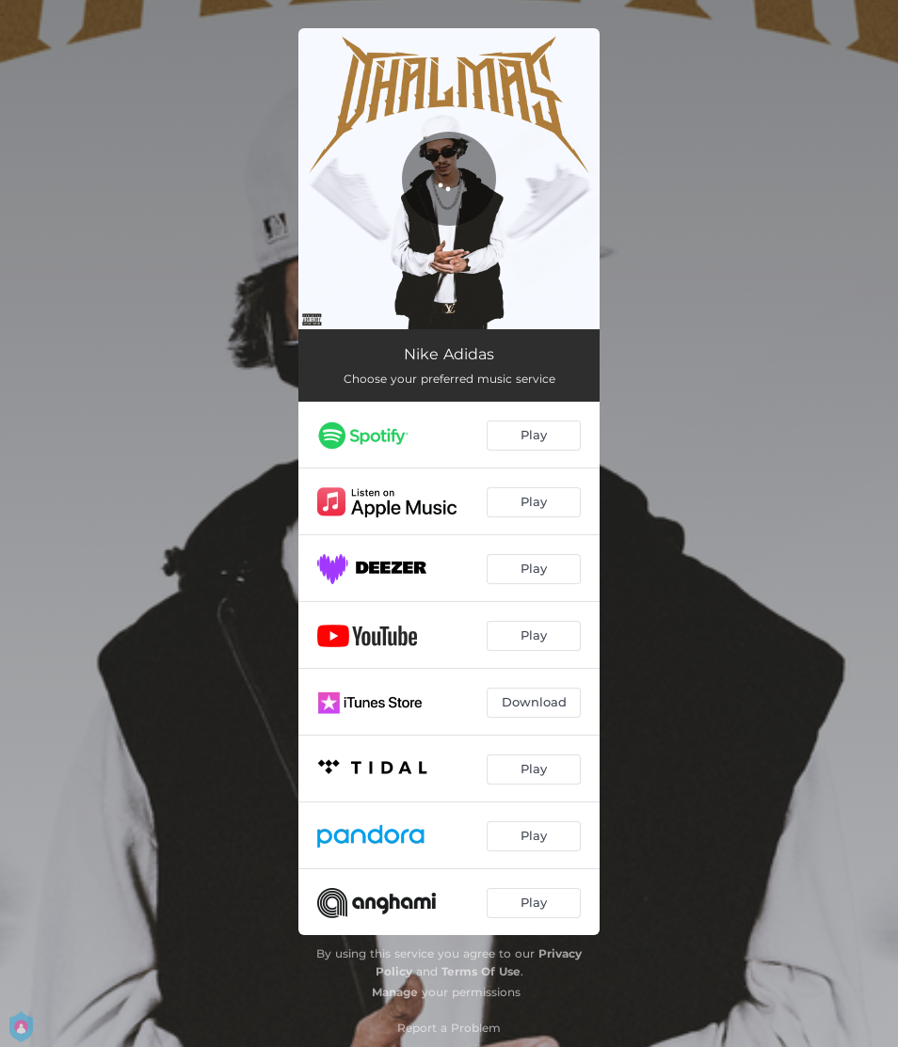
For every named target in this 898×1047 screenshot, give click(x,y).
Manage (395, 992)
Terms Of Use (481, 971)
